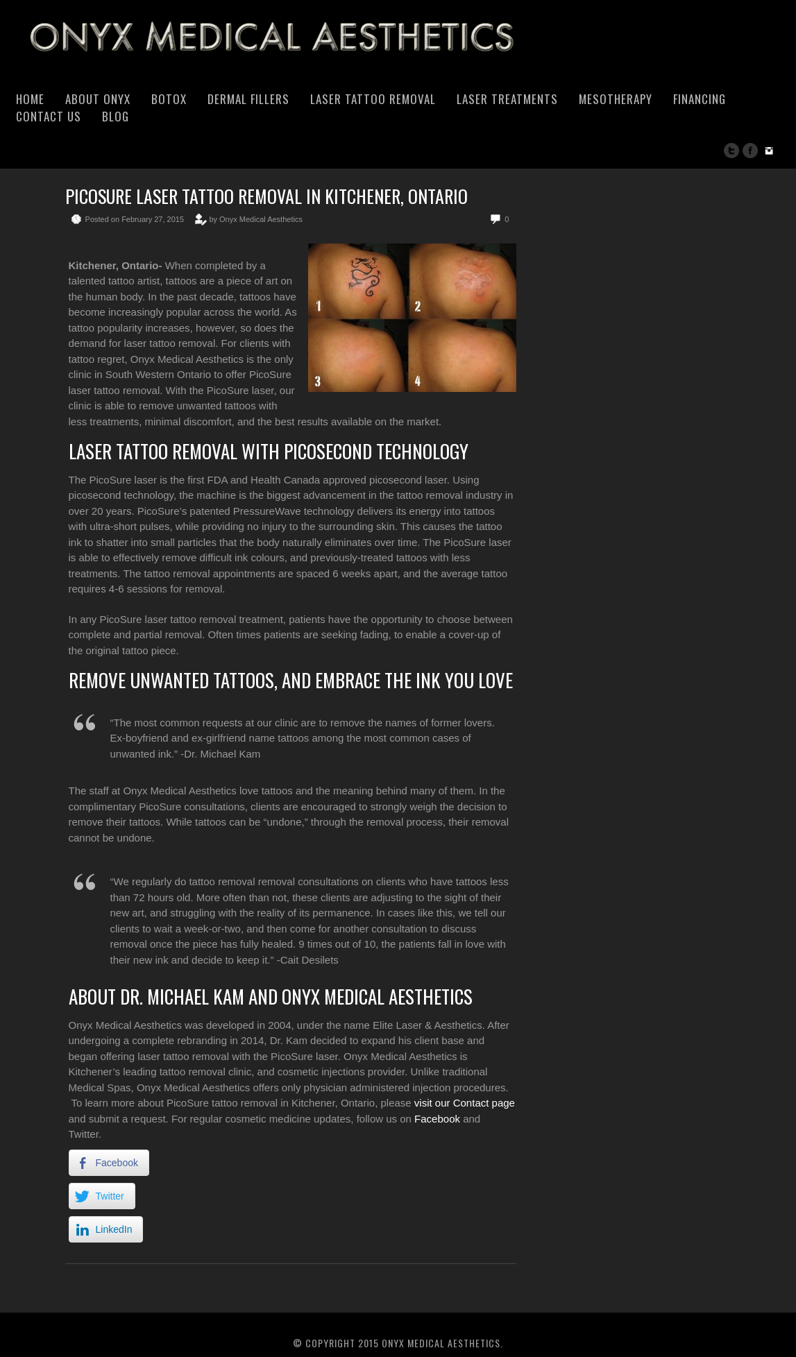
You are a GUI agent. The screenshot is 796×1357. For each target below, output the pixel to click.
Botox (169, 99)
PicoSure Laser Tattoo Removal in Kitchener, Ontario (266, 196)
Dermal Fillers (248, 99)
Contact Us (48, 116)
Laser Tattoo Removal (373, 99)
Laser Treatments (507, 99)
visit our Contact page (464, 1103)
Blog (115, 116)
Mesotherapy (615, 99)
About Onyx (97, 99)
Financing (699, 99)
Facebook (437, 1119)
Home (30, 99)
